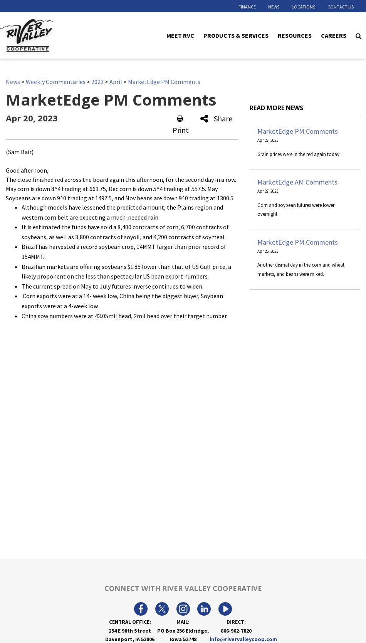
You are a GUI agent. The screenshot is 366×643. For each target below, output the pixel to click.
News (273, 7)
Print (181, 125)
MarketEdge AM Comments (297, 182)
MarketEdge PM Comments (164, 82)
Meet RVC (180, 35)
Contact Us (340, 7)
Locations (303, 7)
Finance (247, 7)
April (115, 82)
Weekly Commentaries (56, 82)
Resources (295, 35)
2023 (97, 82)
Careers (333, 35)
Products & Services (236, 35)
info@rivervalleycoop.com (243, 639)
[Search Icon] (358, 35)
